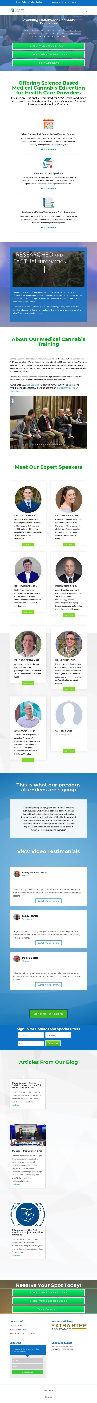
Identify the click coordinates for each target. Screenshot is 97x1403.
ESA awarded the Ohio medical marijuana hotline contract (27, 1234)
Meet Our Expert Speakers (48, 173)
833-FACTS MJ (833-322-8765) (65, 2)
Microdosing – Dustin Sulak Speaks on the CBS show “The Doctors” (26, 1087)
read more (16, 1107)
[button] (55, 1352)
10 (51, 446)
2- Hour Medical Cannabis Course (48, 54)
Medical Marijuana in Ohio (27, 1153)
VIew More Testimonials (48, 1016)
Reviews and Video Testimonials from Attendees (48, 212)
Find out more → (48, 149)
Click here (55, 144)
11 (53, 446)
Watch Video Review (48, 903)
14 (59, 446)
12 (55, 446)
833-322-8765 (33, 385)
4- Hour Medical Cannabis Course (48, 46)
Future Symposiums (48, 62)
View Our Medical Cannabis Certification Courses (48, 134)
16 (63, 446)
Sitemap (48, 1399)
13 (57, 446)
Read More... (27, 547)
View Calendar (68, 1352)
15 (61, 446)
